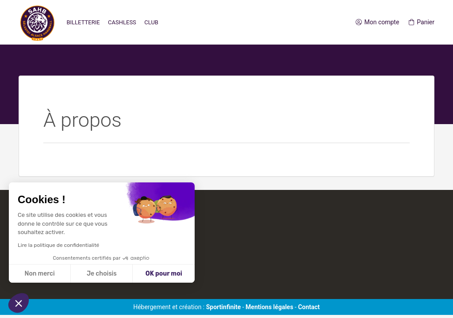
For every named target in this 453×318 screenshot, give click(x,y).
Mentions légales (269, 306)
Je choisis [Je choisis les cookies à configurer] (102, 273)
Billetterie (83, 22)
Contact (309, 306)
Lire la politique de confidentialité (58, 245)
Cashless (122, 22)
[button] (18, 303)
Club (151, 22)
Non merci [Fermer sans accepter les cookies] (39, 273)
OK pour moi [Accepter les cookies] (164, 273)
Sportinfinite (223, 306)
